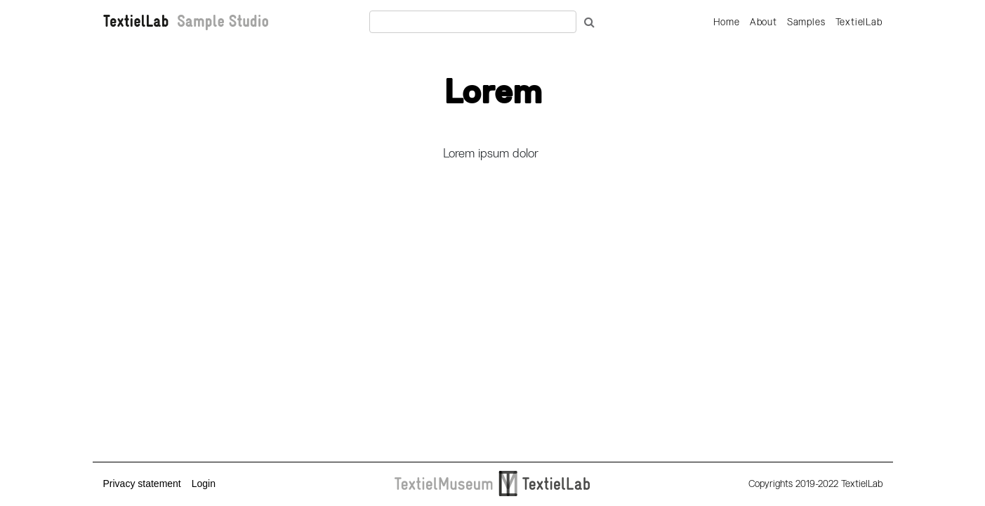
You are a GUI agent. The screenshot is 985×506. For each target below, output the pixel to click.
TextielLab (858, 21)
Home (726, 21)
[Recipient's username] (472, 22)
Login (204, 483)
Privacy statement (142, 483)
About (763, 21)
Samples (806, 21)
